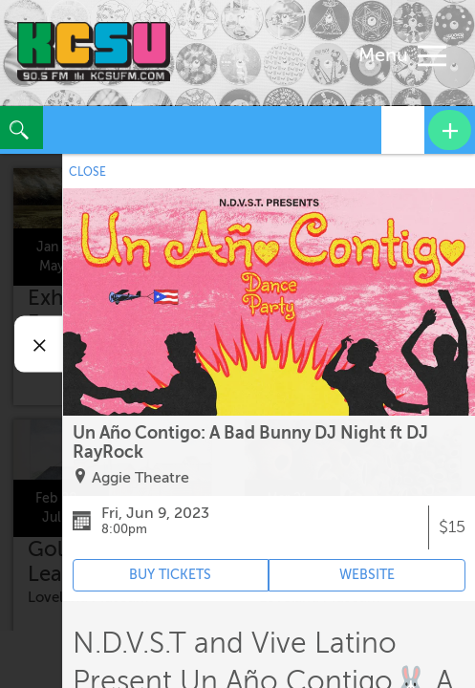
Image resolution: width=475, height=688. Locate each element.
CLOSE (87, 172)
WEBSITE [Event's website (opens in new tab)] (367, 575)
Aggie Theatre (140, 477)
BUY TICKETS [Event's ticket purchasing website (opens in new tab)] (170, 575)
